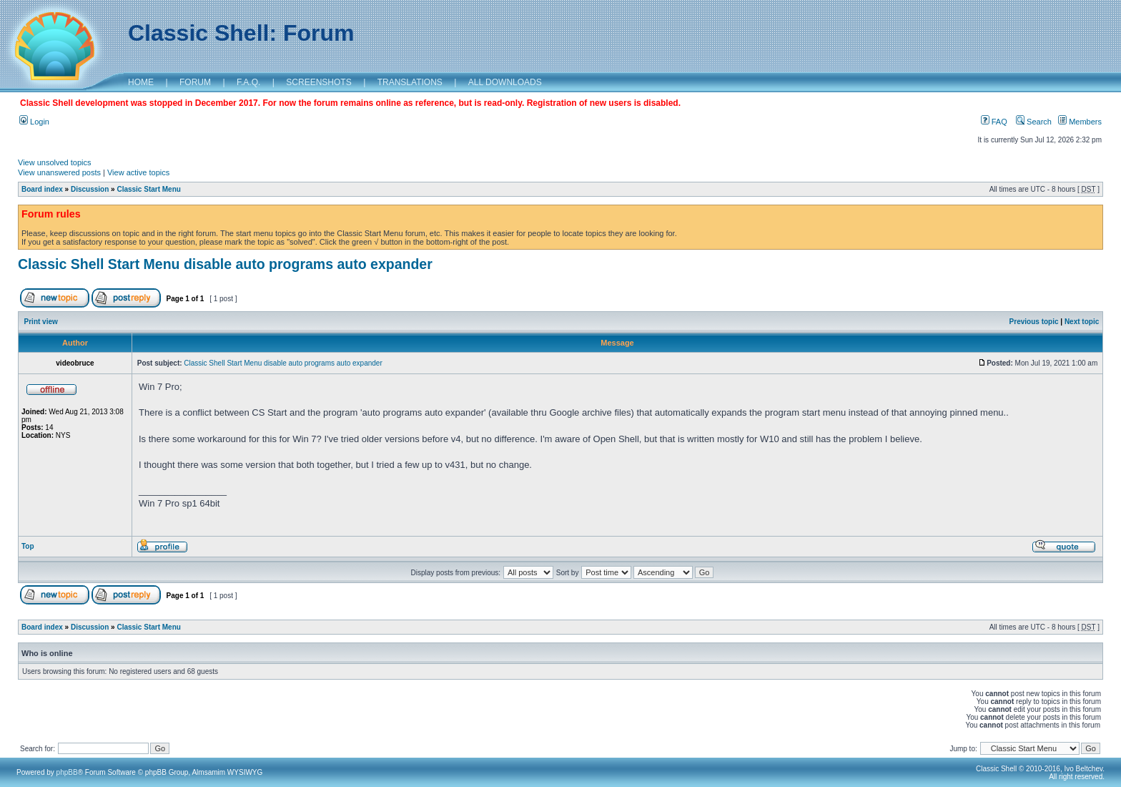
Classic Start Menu (148, 189)
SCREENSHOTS (318, 82)
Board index (42, 189)
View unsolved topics (55, 162)
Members (1080, 121)
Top (27, 546)
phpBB (67, 772)
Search (1034, 121)
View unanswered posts (59, 172)
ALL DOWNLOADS (505, 82)
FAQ (994, 121)
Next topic (1082, 322)
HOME (141, 82)
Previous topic (1034, 322)
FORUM (195, 82)
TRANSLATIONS (410, 82)
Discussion (90, 189)
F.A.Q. (248, 82)
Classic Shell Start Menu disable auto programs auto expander (225, 264)
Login (34, 121)
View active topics (138, 172)
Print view (41, 322)
